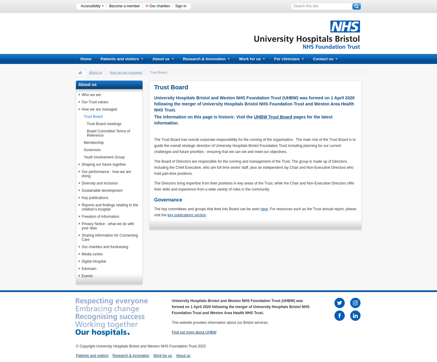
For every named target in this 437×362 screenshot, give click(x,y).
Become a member (124, 6)
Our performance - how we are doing (106, 174)
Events (87, 276)
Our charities (159, 6)
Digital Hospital (94, 261)
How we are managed (126, 72)
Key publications (95, 198)
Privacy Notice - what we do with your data (108, 226)
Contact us (325, 59)
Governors (92, 150)
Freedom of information (100, 216)
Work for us (252, 59)
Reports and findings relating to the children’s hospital (110, 207)
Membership (94, 143)
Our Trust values (95, 102)
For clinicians (289, 59)
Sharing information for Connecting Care (110, 237)
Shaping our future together (104, 164)
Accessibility (92, 6)
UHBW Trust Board (273, 117)
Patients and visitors (121, 59)
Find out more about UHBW (194, 332)
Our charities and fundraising (105, 247)
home (80, 72)
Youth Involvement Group (104, 157)
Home (85, 59)
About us (163, 59)
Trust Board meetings (104, 124)
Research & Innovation (206, 59)
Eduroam (89, 269)
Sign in (180, 6)
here (264, 209)
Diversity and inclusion (100, 183)
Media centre (92, 254)
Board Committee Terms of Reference (108, 133)
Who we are (91, 95)
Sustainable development (102, 190)
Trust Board (93, 117)
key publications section (187, 215)
